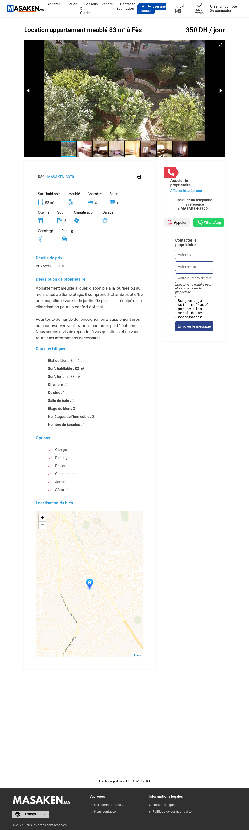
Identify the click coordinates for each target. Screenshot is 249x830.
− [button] (42, 525)
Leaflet (138, 655)
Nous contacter (105, 811)
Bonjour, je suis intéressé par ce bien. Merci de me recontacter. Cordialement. (194, 308)
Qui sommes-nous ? (108, 805)
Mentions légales (164, 805)
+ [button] (42, 518)
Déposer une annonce (151, 8)
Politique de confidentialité (172, 811)
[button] (220, 45)
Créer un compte (223, 6)
